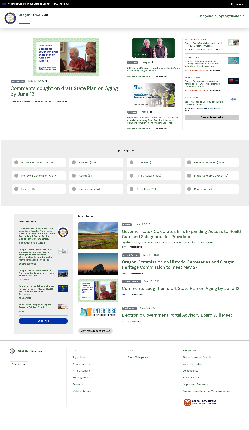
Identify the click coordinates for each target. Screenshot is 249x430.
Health (126, 224)
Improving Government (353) (38, 175)
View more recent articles (95, 331)
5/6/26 (197, 57)
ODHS (124, 295)
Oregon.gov (190, 350)
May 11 (145, 111)
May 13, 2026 (36, 81)
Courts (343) (87, 175)
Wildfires (24, 279)
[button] (239, 4)
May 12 (146, 62)
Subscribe (43, 320)
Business (132, 112)
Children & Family (83, 391)
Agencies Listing (192, 364)
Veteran (189, 57)
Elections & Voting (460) (209, 162)
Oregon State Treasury (139, 76)
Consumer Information (32, 243)
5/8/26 (203, 39)
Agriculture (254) (147, 189)
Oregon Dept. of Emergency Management (203, 108)
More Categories (138, 357)
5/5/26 (197, 78)
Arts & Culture (131, 255)
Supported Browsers (195, 384)
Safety (188, 98)
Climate (132, 350)
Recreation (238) (204, 189)
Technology (129, 308)
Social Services (18, 81)
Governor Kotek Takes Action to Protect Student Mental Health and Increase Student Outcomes (36, 290)
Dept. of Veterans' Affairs (196, 70)
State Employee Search (197, 357)
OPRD (124, 273)
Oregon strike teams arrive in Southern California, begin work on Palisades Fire (36, 273)
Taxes (22, 311)
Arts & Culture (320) (149, 175)
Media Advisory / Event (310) (211, 175)
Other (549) (144, 162)
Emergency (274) (89, 189)
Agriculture (79, 357)
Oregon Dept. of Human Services (199, 50)
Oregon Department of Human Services (31, 101)
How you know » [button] (62, 4)
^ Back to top (19, 364)
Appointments (81, 364)
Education (132, 62)
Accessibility (190, 370)
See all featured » (212, 117)
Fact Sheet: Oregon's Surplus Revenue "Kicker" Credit (35, 306)
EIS (123, 321)
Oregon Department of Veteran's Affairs (207, 391)
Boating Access (82, 377)
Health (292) (28, 189)
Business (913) (87, 162)
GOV (124, 247)
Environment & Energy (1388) (38, 162)
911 (74, 350)
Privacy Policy (191, 377)
